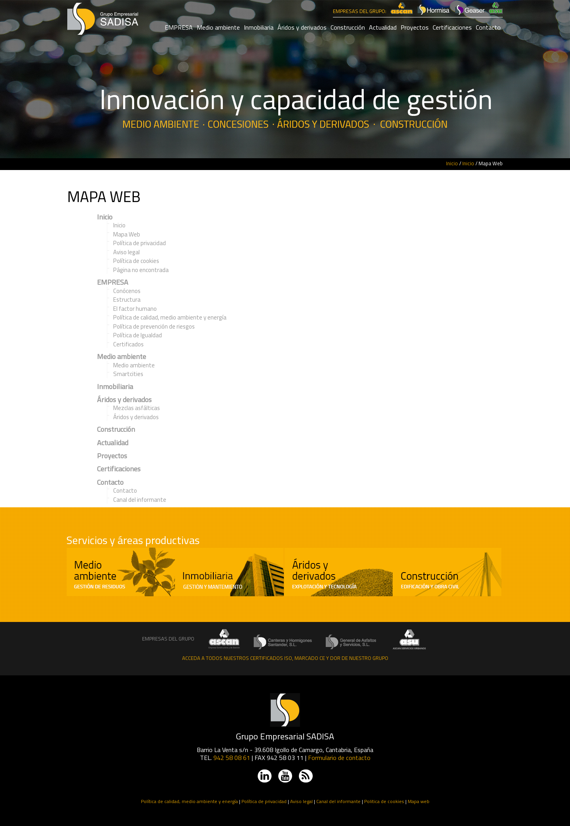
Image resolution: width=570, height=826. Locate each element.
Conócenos (127, 291)
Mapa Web (126, 234)
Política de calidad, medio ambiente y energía (169, 317)
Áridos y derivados (302, 27)
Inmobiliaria (259, 27)
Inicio (452, 163)
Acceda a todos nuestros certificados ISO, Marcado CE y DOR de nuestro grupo (285, 658)
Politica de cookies (384, 801)
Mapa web (418, 801)
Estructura (127, 299)
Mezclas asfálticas (136, 408)
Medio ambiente (218, 27)
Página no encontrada (141, 270)
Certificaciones (452, 27)
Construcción (348, 27)
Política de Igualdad (137, 335)
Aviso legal (126, 252)
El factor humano (135, 308)
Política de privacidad (139, 243)
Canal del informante (139, 499)
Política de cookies (136, 261)
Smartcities (128, 374)
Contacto (488, 27)
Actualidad (383, 27)
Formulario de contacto (339, 758)
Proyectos (415, 27)
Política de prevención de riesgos (154, 326)
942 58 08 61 (231, 758)
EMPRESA (179, 27)
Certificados (128, 344)
